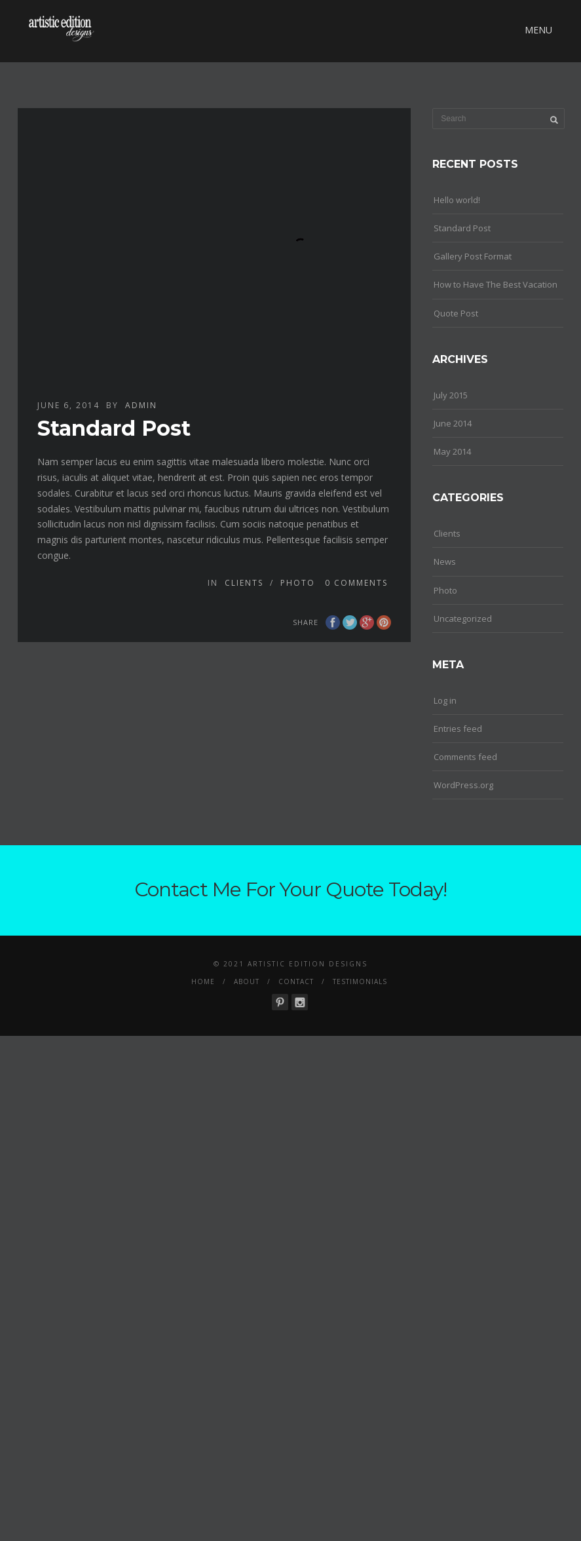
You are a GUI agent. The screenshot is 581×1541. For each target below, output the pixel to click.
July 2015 (451, 395)
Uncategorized (463, 618)
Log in (445, 700)
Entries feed (458, 728)
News (445, 561)
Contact (296, 981)
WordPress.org (463, 785)
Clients (244, 582)
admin (141, 405)
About (246, 981)
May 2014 (452, 451)
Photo (297, 582)
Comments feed (465, 757)
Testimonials (360, 981)
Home (203, 981)
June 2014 (453, 423)
